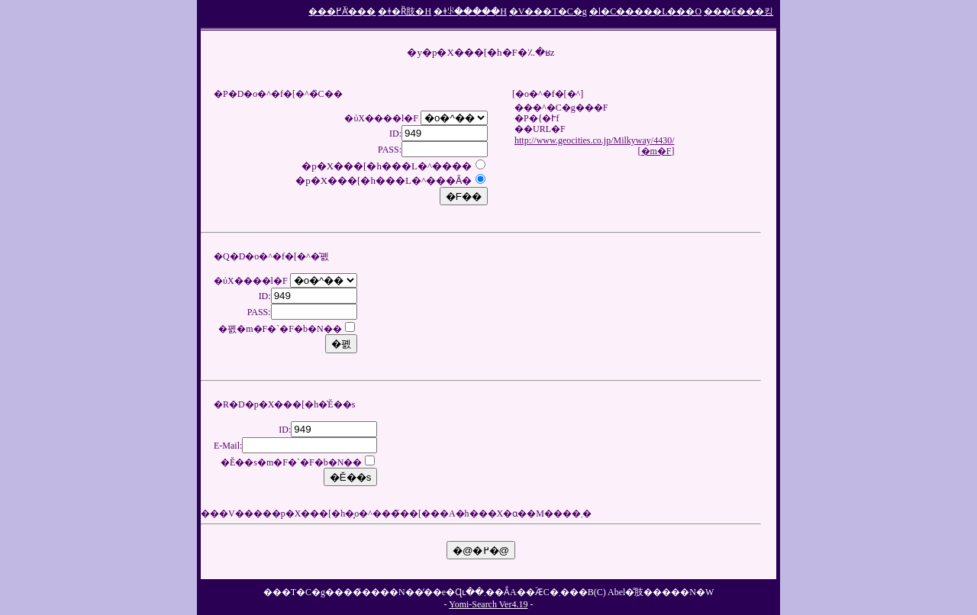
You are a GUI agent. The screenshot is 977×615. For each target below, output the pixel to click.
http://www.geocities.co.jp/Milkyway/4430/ (594, 140)
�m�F (656, 151)
